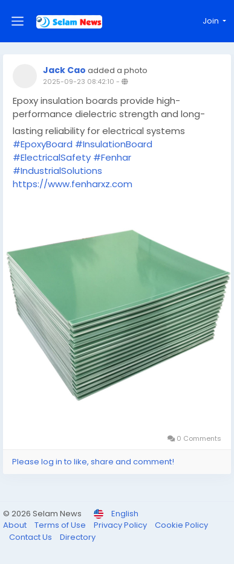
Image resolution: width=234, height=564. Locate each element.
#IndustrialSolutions (57, 170)
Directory (78, 537)
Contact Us (31, 537)
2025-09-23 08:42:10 (78, 81)
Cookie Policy (181, 525)
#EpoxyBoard (43, 144)
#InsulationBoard (113, 144)
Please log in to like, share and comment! (93, 461)
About (15, 525)
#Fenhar (112, 157)
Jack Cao (64, 70)
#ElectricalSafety (52, 157)
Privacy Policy (121, 525)
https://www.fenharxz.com (72, 184)
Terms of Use (61, 525)
